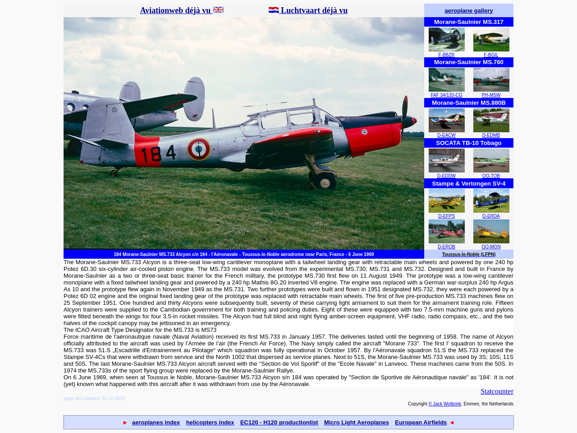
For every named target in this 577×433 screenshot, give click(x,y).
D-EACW (446, 135)
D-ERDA (490, 216)
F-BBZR (446, 54)
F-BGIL (491, 54)
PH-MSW (491, 95)
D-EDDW (446, 175)
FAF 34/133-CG (446, 95)
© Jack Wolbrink (445, 403)
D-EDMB (491, 135)
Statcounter (497, 391)
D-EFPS (446, 216)
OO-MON (490, 246)
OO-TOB (491, 175)
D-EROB (446, 246)
